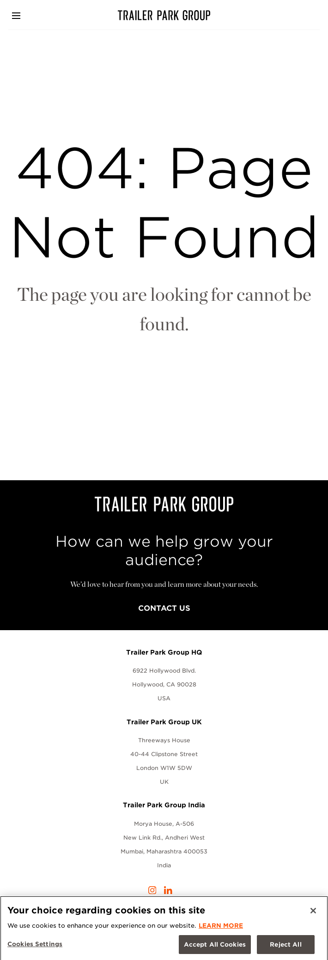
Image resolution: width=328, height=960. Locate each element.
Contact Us (164, 608)
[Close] (313, 913)
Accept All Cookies (215, 946)
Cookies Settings (34, 945)
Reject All (285, 946)
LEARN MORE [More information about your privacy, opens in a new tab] (221, 927)
